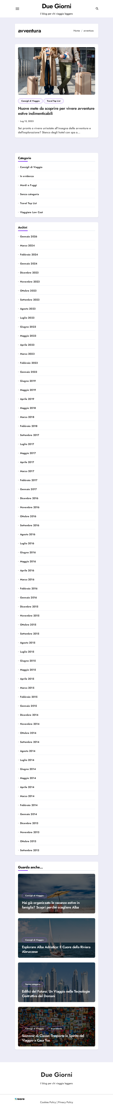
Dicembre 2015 (29, 606)
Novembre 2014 (30, 724)
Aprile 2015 (27, 679)
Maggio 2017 (28, 453)
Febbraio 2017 (28, 480)
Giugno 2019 (28, 381)
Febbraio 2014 (29, 805)
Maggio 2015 (28, 670)
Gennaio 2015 (28, 706)
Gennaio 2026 (28, 236)
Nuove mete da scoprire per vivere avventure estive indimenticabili (56, 110)
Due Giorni (56, 6)
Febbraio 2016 (29, 588)
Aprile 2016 (27, 570)
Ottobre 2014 (28, 733)
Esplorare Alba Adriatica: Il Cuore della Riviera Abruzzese (56, 949)
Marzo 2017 (27, 471)
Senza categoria (29, 194)
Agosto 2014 (27, 751)
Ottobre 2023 (28, 290)
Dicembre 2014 (29, 715)
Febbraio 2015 (29, 697)
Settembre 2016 (29, 525)
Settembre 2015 (29, 633)
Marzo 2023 (27, 354)
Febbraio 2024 (29, 254)
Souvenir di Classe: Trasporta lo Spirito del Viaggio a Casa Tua (53, 1038)
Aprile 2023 (27, 345)
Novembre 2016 (30, 507)
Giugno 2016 (28, 552)
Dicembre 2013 (29, 823)
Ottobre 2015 (28, 624)
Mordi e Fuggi (28, 185)
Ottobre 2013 (28, 841)
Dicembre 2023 (29, 272)
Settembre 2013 (29, 850)
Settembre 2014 (30, 742)
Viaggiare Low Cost (31, 212)
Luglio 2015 (27, 652)
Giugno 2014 (28, 769)
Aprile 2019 (27, 399)
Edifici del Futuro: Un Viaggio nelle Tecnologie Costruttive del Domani (56, 993)
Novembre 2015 (30, 615)
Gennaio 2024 (28, 263)
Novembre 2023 (30, 281)
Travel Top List (53, 100)
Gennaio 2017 (28, 489)
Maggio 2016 (28, 561)
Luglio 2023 (27, 318)
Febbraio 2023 (29, 363)
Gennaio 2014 (28, 814)
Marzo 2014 (27, 796)
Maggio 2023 (28, 336)
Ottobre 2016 (28, 516)
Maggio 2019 (28, 390)
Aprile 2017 (27, 462)
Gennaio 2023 (28, 372)
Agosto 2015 (27, 642)
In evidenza (27, 176)
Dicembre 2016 (29, 498)
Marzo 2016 (27, 579)
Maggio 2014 (28, 778)
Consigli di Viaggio (30, 100)
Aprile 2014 (27, 787)
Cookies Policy (48, 1102)
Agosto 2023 (28, 309)
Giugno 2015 (28, 661)
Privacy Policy (65, 1102)
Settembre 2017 (29, 435)
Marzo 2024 (27, 245)
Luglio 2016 (27, 543)
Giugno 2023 (28, 327)
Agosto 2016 (27, 534)
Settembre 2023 (30, 300)
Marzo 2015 (27, 688)
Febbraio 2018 (29, 426)
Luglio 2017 (27, 444)
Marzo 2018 (27, 417)
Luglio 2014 (27, 760)
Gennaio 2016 (28, 597)
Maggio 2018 (28, 408)
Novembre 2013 (30, 832)
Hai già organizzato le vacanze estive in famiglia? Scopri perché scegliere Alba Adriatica (50, 907)
